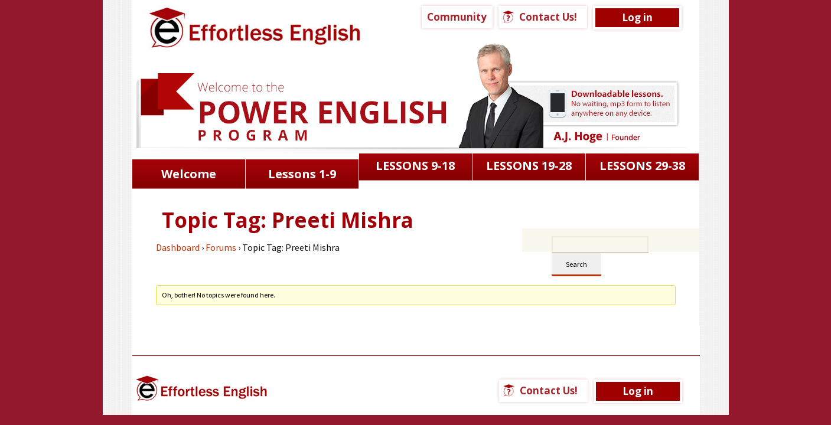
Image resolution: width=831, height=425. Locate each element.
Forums (221, 247)
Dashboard (178, 247)
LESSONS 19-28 (529, 166)
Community (457, 17)
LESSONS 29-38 (642, 166)
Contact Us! (548, 17)
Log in (637, 17)
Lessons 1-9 (302, 174)
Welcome (188, 174)
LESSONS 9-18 (415, 166)
